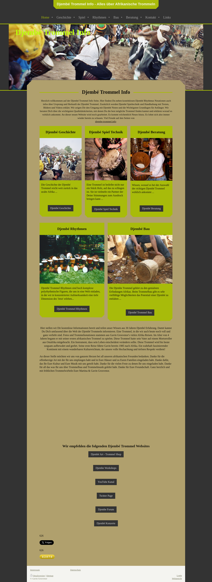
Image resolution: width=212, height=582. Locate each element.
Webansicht (177, 578)
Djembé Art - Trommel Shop (106, 454)
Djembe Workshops (106, 468)
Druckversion (37, 575)
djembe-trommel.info (105, 121)
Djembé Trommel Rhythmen (72, 308)
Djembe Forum (106, 509)
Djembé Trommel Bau (140, 312)
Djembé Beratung (151, 208)
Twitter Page (106, 495)
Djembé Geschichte (60, 208)
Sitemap (49, 575)
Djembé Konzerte (106, 523)
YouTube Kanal (106, 481)
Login (179, 575)
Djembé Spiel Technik (106, 209)
